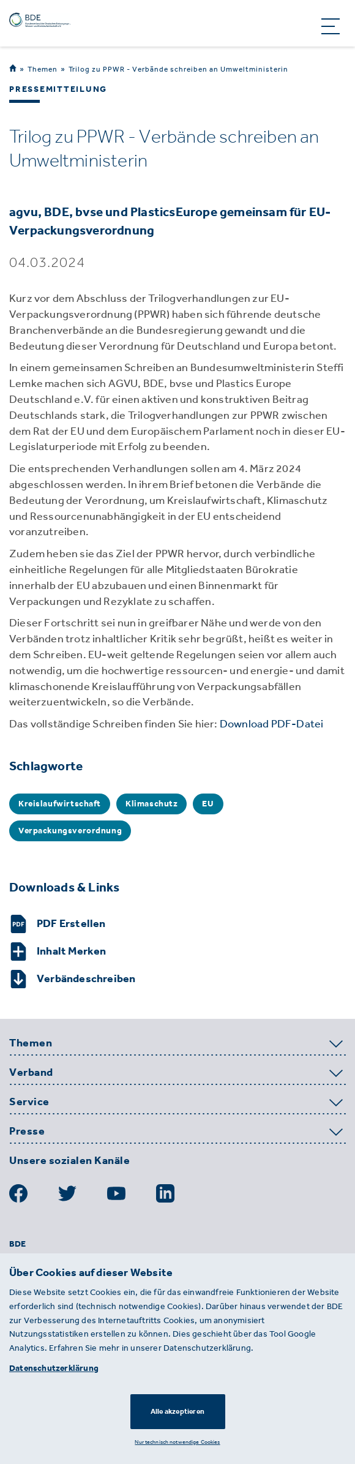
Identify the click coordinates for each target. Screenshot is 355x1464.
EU (208, 803)
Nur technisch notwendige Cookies (177, 1441)
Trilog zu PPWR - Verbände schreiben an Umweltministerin (178, 69)
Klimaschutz (151, 803)
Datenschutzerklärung (54, 1368)
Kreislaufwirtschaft (59, 803)
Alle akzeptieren (177, 1411)
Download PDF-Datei (272, 723)
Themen (43, 69)
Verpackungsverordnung (70, 830)
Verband (31, 1073)
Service (29, 1102)
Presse (27, 1131)
